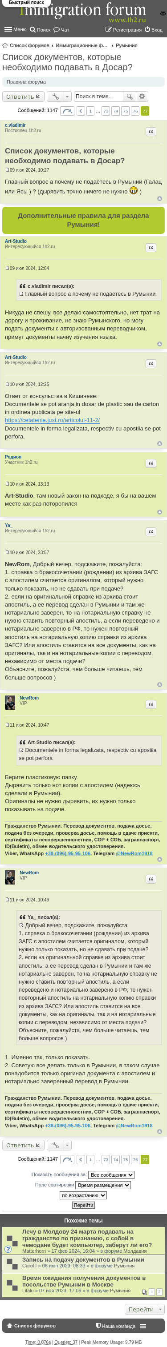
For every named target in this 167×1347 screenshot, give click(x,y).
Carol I (29, 1265)
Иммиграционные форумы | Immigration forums (82, 45)
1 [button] (90, 111)
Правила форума (26, 81)
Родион (13, 456)
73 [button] (105, 111)
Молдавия (135, 1251)
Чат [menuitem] (65, 29)
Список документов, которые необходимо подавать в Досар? (67, 62)
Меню (20, 29)
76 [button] (135, 111)
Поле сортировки (83, 1185)
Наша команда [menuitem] (118, 1326)
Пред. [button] (81, 111)
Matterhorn (34, 1251)
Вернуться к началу (159, 198)
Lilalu (28, 1290)
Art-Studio (16, 241)
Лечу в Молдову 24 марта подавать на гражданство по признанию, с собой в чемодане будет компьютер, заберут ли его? (87, 1238)
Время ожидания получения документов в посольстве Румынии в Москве (84, 1281)
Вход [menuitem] (157, 29)
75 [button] (125, 111)
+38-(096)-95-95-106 (67, 853)
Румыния (127, 45)
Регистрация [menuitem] (127, 29)
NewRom (29, 698)
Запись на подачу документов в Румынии (83, 1259)
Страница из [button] (67, 111)
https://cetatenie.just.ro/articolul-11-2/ (52, 420)
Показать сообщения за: (83, 1175)
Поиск (129, 96)
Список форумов (29, 45)
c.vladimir (15, 125)
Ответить (20, 96)
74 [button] (115, 111)
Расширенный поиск (142, 96)
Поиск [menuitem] (43, 29)
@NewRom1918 (134, 853)
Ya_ (8, 525)
